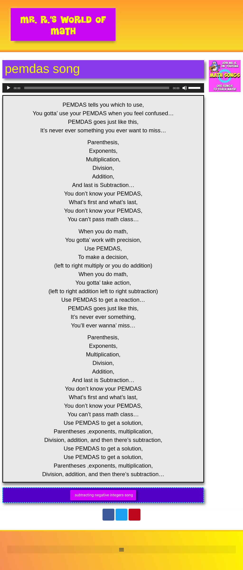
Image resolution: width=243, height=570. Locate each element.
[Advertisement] (225, 176)
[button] (121, 549)
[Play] (8, 88)
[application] (103, 88)
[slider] (96, 88)
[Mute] (184, 88)
